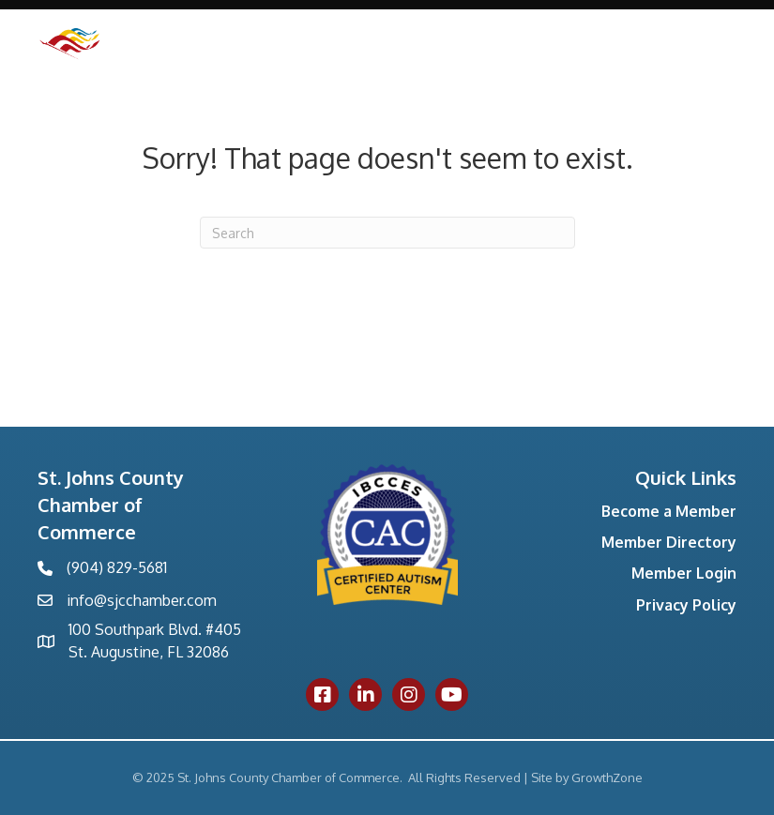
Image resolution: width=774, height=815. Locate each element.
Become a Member (668, 511)
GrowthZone (607, 777)
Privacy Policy (686, 605)
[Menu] (713, 66)
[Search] (387, 233)
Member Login (683, 573)
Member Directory (668, 542)
